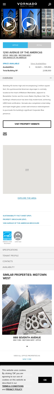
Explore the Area (27, 198)
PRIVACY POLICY (14, 389)
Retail (39, 45)
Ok (45, 380)
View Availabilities (38, 63)
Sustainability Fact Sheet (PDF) (17, 216)
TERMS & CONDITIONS (12, 386)
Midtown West (25, 55)
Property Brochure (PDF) (14, 219)
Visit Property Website (27, 124)
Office (15, 45)
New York (13, 55)
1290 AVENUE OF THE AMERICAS (14, 58)
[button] (8, 4)
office (5, 55)
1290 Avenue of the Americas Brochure (21, 223)
